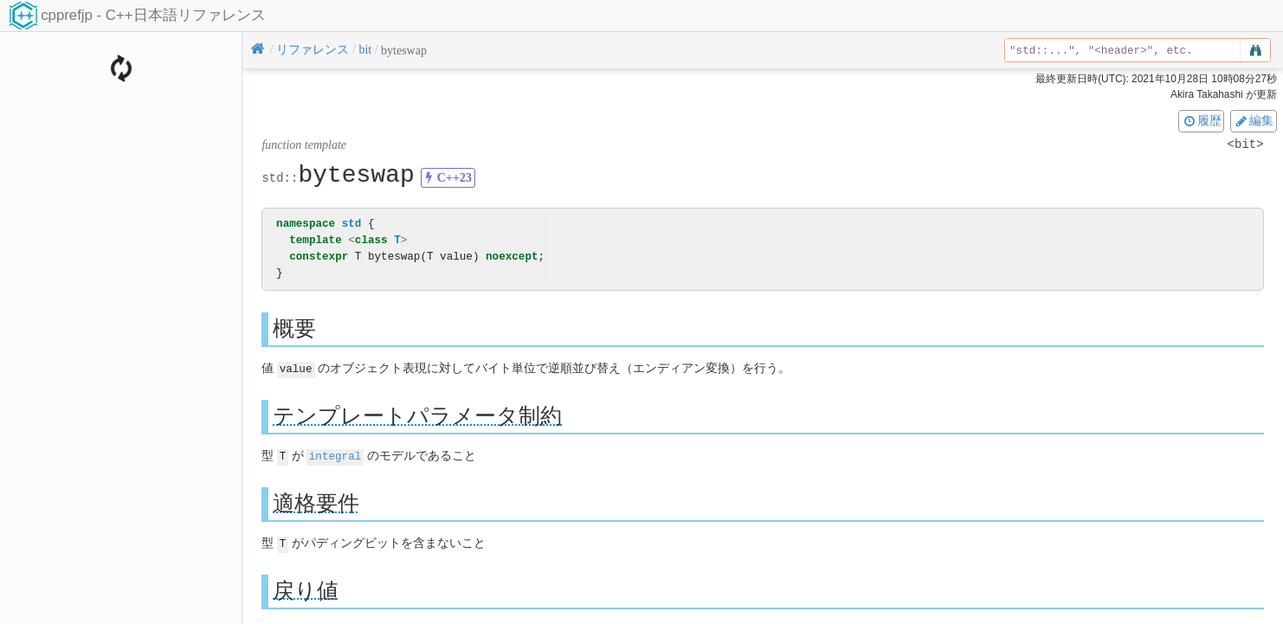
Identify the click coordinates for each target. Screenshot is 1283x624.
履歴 (1202, 120)
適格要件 (316, 501)
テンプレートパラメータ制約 (417, 415)
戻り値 (305, 588)
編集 (1253, 120)
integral (335, 454)
